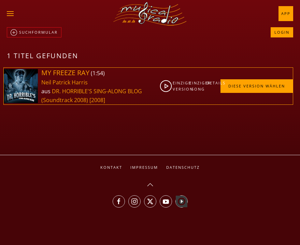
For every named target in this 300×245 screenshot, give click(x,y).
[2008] (97, 100)
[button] (10, 13)
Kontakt (111, 167)
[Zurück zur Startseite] (150, 13)
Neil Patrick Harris (64, 82)
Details (213, 82)
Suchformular (34, 32)
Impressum (144, 167)
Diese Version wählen (256, 85)
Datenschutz (183, 167)
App (285, 13)
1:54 (97, 73)
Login (281, 32)
